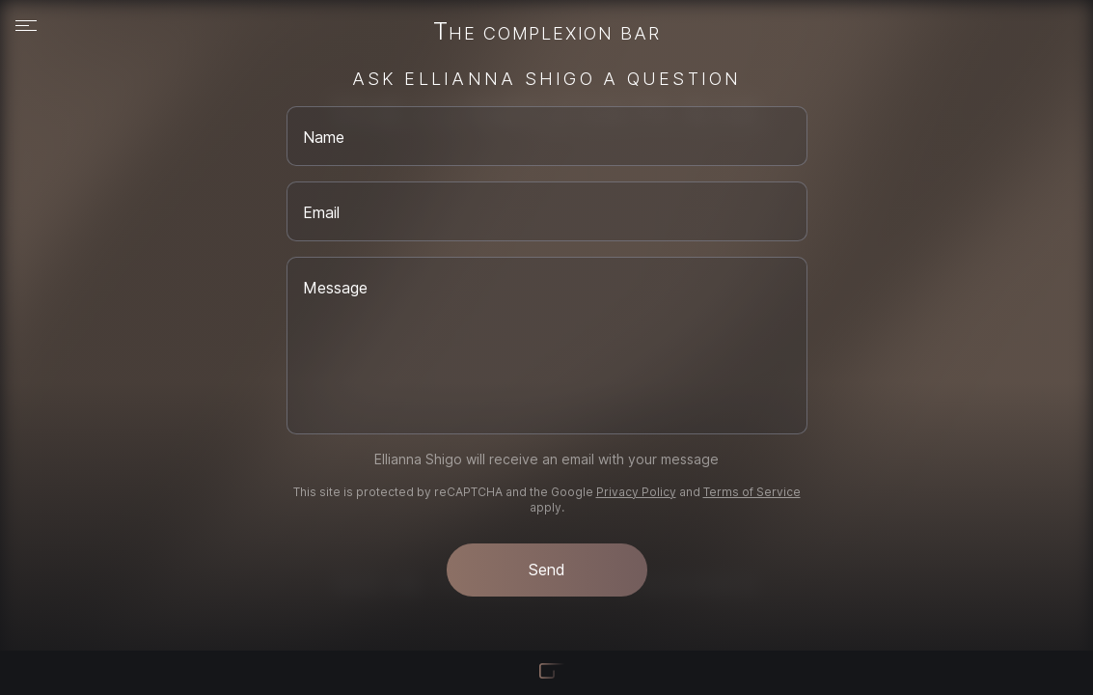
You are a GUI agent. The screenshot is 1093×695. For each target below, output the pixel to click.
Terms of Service (752, 492)
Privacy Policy (636, 492)
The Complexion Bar (547, 32)
